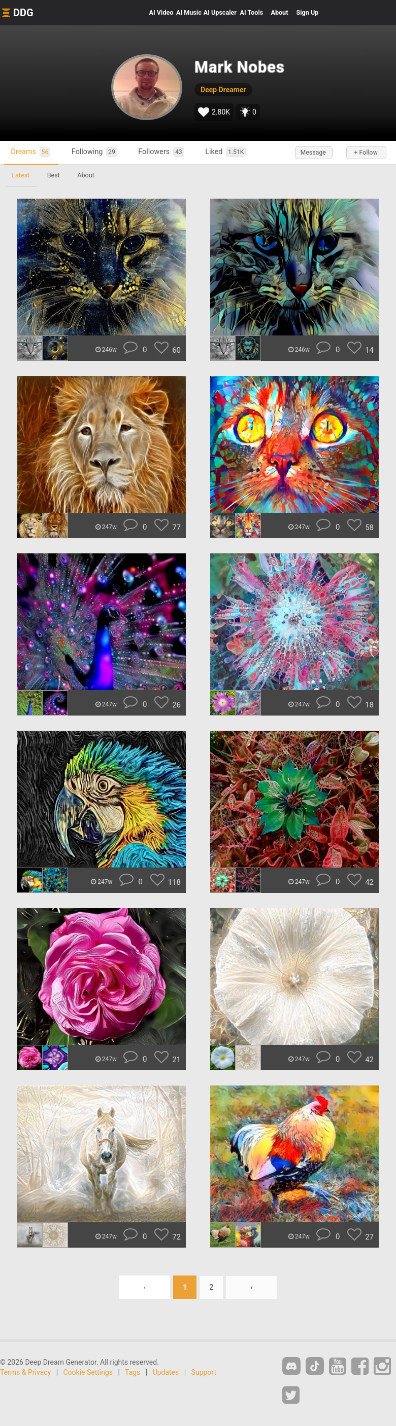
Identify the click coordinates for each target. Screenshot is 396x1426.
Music (189, 12)
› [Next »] (252, 1287)
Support (203, 1372)
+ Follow (365, 152)
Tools (251, 12)
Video (161, 12)
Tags (132, 1372)
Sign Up (307, 12)
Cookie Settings (88, 1372)
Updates (166, 1372)
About (279, 12)
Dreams (32, 152)
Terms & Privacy (25, 1372)
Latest (21, 175)
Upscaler (220, 12)
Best (54, 175)
